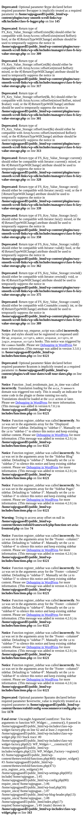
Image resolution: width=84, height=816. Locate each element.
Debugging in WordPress (56, 345)
